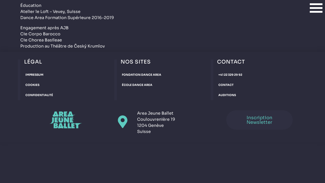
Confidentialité (39, 95)
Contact (226, 85)
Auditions (227, 95)
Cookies (32, 85)
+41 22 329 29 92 (230, 75)
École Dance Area (137, 85)
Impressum (34, 75)
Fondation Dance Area (141, 75)
